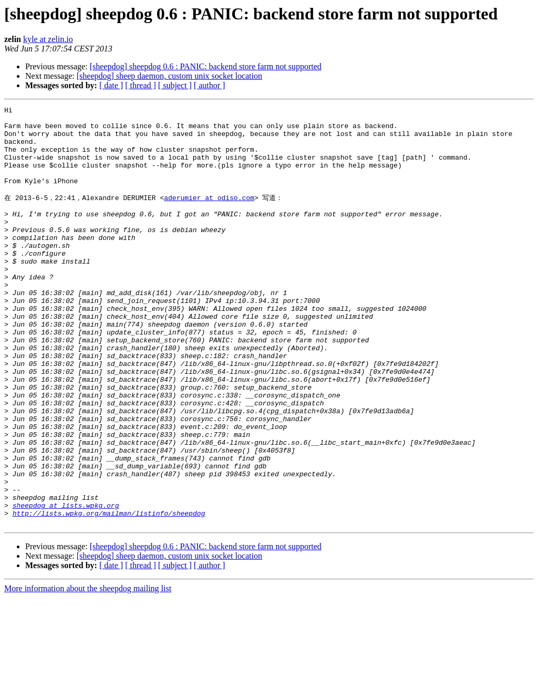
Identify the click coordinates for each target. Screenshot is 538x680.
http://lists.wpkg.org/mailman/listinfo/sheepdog (109, 594)
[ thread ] (140, 85)
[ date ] (111, 85)
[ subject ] (175, 85)
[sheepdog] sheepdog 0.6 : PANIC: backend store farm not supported (206, 66)
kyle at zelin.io (48, 39)
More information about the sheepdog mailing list (87, 670)
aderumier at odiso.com (209, 215)
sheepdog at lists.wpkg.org (66, 584)
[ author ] (209, 85)
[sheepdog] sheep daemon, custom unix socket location (169, 75)
